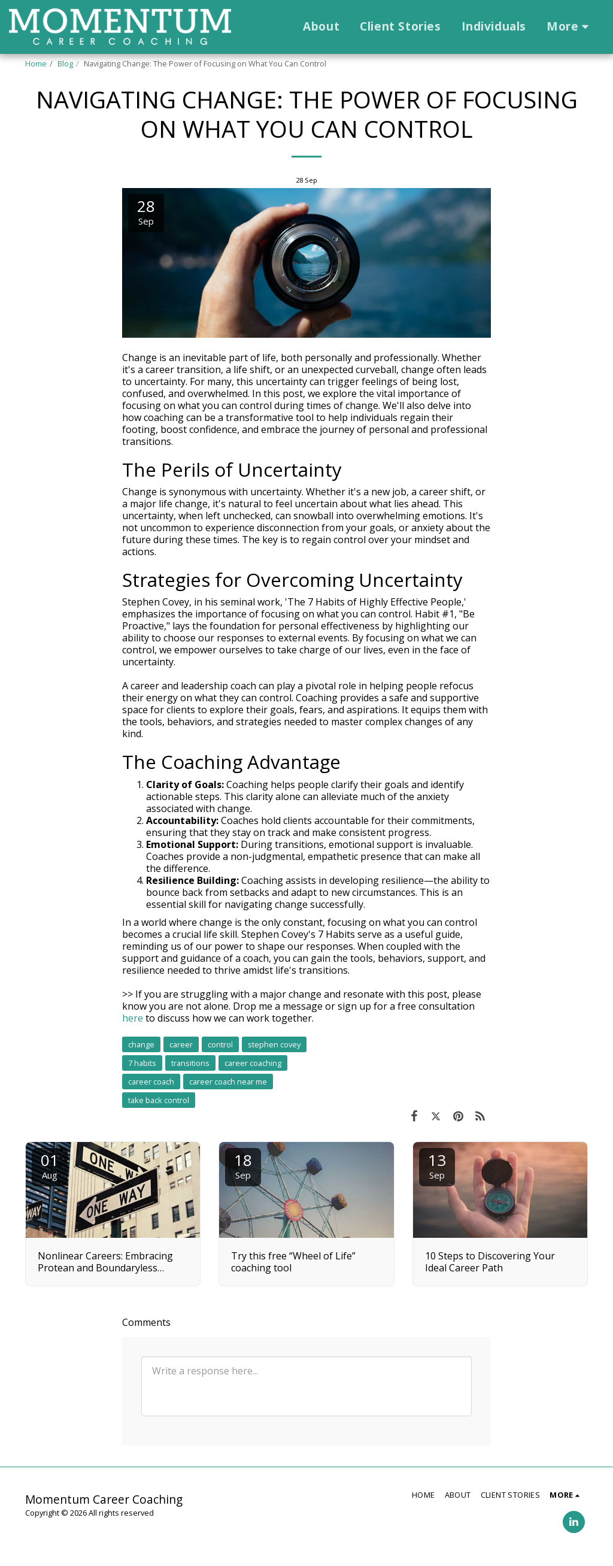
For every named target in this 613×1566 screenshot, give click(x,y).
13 (437, 1165)
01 (50, 1165)
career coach (151, 1081)
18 (243, 1165)
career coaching (252, 1063)
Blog (65, 63)
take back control (158, 1100)
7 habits (142, 1063)
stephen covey (274, 1044)
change (141, 1044)
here (132, 1018)
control (220, 1044)
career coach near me (228, 1081)
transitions (190, 1063)
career (181, 1044)
